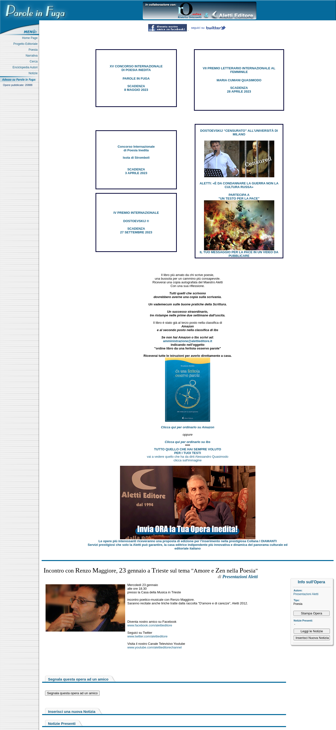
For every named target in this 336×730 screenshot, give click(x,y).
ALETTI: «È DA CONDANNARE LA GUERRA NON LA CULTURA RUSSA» (239, 185)
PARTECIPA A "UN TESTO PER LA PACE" (238, 196)
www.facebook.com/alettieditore (149, 625)
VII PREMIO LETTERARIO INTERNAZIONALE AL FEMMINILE (239, 70)
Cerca (34, 61)
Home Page (30, 38)
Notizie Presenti (62, 723)
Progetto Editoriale (26, 44)
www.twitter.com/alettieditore (147, 636)
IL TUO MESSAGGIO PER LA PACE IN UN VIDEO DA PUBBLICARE (239, 254)
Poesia (34, 49)
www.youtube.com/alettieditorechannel (154, 647)
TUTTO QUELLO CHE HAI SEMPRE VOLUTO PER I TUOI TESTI (187, 451)
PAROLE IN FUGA (136, 78)
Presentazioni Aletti (305, 594)
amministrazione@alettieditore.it (187, 341)
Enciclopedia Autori (25, 67)
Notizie (34, 73)
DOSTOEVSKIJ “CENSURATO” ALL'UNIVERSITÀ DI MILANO (239, 132)
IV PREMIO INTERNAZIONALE (136, 213)
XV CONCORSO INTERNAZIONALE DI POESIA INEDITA (136, 68)
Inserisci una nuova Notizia (71, 711)
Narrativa (32, 55)
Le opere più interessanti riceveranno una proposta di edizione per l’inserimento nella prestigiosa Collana (187, 541)
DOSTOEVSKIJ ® (136, 221)
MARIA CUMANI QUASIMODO (239, 80)
